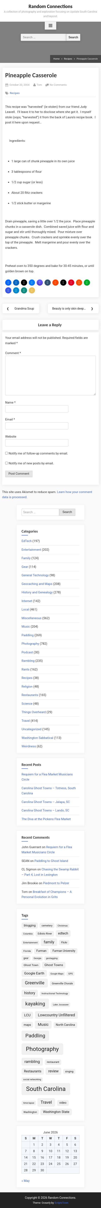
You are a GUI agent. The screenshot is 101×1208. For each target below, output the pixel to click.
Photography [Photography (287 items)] (42, 1049)
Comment (13, 353)
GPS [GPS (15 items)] (70, 973)
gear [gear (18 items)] (25, 958)
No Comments (58, 85)
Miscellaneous (32, 618)
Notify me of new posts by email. (31, 463)
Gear (25, 567)
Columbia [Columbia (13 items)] (27, 933)
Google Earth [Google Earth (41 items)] (34, 973)
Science (27, 704)
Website (10, 436)
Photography (30, 644)
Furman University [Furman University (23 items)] (64, 950)
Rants (25, 669)
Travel (26, 721)
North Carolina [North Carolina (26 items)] (65, 1025)
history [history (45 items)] (29, 993)
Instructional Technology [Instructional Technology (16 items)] (55, 993)
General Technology (35, 575)
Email (10, 419)
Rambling (28, 661)
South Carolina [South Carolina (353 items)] (46, 1088)
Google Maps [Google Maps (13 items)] (57, 973)
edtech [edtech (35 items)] (63, 933)
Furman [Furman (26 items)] (41, 951)
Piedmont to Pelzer (56, 883)
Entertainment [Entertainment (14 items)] (30, 942)
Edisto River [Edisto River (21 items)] (45, 933)
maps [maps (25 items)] (27, 1024)
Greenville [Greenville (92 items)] (34, 982)
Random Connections (50, 6)
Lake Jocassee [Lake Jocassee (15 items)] (61, 1004)
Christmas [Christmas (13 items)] (63, 925)
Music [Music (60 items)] (43, 1024)
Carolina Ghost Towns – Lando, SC (45, 810)
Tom (39, 84)
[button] (8, 282)
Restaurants (30, 695)
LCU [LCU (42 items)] (27, 1015)
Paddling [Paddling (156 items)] (35, 1036)
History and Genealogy (37, 592)
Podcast (27, 652)
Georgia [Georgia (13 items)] (37, 958)
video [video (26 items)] (62, 1103)
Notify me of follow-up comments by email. (38, 453)
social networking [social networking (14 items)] (32, 1079)
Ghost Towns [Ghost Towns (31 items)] (53, 965)
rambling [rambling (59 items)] (32, 1061)
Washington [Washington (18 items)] (30, 1112)
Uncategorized (31, 729)
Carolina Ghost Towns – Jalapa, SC (46, 802)
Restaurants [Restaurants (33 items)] (32, 1071)
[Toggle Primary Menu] (50, 26)
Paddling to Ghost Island (51, 861)
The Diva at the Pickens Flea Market (46, 819)
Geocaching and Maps (37, 584)
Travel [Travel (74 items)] (46, 1102)
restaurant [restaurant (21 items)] (53, 1062)
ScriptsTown (61, 1202)
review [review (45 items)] (53, 1071)
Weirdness (29, 746)
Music (26, 626)
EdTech (27, 541)
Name (10, 402)
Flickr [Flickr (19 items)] (64, 942)
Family (26, 558)
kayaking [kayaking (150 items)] (35, 1004)
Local (25, 609)
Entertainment (31, 550)
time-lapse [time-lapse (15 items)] (28, 1102)
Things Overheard (34, 712)
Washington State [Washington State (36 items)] (56, 1112)
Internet (27, 601)
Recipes (15, 93)
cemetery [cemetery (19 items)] (47, 925)
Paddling (28, 635)
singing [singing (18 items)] (69, 1071)
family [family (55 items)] (49, 942)
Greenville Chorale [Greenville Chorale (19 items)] (62, 983)
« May (26, 1181)
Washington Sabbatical (37, 738)
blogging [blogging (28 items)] (30, 925)
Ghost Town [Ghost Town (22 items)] (31, 965)
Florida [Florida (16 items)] (27, 951)
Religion (27, 686)
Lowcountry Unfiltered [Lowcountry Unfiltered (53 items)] (56, 1015)
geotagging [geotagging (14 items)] (52, 958)
